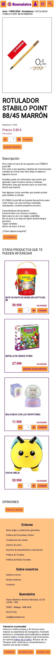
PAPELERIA (15, 11)
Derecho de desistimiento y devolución (24, 550)
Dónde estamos (13, 579)
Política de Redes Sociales (18, 559)
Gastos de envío (13, 545)
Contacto (10, 584)
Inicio (4, 11)
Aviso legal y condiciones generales (23, 530)
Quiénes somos (13, 574)
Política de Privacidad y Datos (20, 535)
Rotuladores (28, 11)
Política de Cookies (23, 639)
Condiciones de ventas (17, 540)
